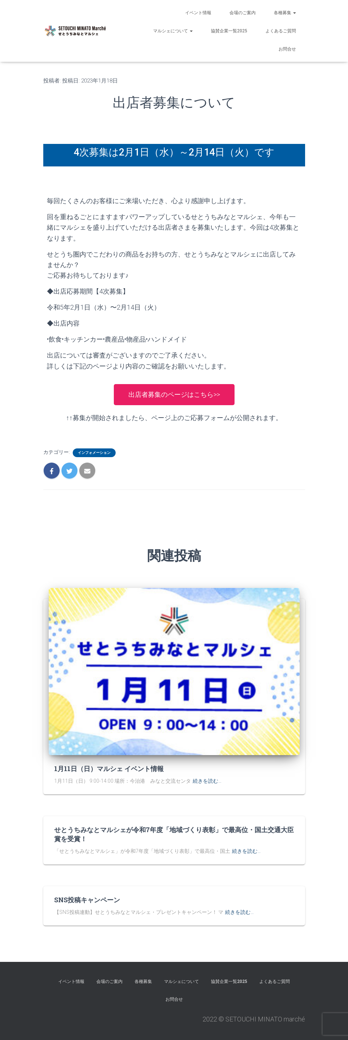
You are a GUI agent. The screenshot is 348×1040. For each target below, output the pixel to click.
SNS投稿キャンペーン (87, 899)
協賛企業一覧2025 (229, 30)
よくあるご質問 (280, 30)
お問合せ (287, 49)
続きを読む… (207, 781)
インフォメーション (94, 453)
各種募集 (285, 12)
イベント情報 (198, 12)
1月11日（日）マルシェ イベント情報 (109, 768)
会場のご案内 (242, 12)
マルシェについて (173, 30)
